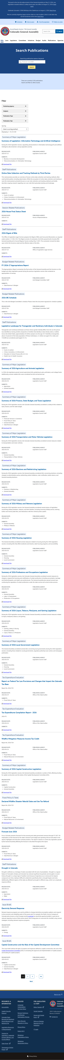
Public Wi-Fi (21, 1031)
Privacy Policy (21, 1027)
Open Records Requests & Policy (23, 1022)
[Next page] (32, 981)
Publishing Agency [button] (8, 106)
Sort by (4, 126)
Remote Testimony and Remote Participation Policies (23, 1015)
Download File (7, 164)
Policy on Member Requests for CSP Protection (39, 1023)
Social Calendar (38, 1011)
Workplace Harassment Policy (23, 1042)
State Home (6, 1043)
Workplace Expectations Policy (23, 1036)
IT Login (36, 1029)
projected (31, 916)
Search (59, 31)
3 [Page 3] (32, 976)
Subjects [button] (5, 111)
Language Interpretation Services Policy (22, 1007)
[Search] (48, 31)
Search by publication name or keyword (32, 58)
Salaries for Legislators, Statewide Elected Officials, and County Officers (8, 1036)
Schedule (18, 22)
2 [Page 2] (27, 976)
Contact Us (54, 1017)
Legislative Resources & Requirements (8, 1028)
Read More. (53, 10)
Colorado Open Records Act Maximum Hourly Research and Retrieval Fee (8, 1020)
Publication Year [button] (8, 121)
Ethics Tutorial (39, 1007)
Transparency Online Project (7, 1048)
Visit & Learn (29, 22)
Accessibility (5, 1007)
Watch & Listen (57, 22)
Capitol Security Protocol (6, 1012)
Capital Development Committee (11, 950)
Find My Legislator (43, 22)
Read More (41, 16)
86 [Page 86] (41, 976)
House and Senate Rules (39, 1016)
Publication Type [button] (8, 116)
